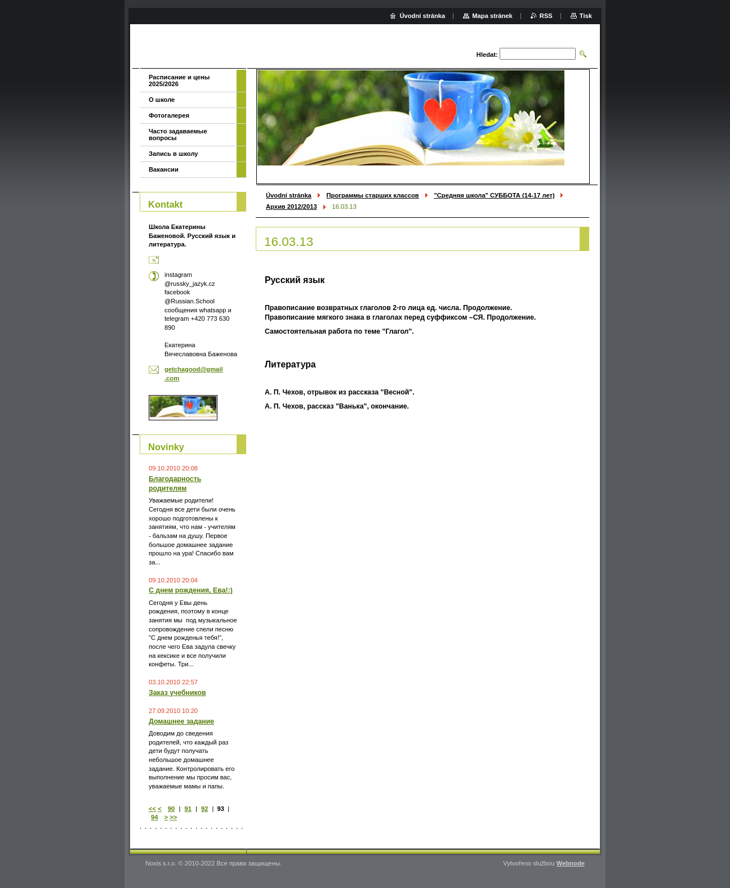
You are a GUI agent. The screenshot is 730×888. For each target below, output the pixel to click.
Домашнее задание (181, 721)
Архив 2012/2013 (291, 206)
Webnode (571, 863)
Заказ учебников (177, 693)
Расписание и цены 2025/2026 (179, 80)
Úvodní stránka (288, 195)
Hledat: (487, 54)
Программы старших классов (373, 195)
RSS (546, 15)
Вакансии (164, 169)
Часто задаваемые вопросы (178, 134)
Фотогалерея (169, 115)
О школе (162, 99)
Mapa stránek (492, 15)
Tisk (586, 15)
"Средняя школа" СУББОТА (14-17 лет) (494, 195)
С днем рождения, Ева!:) (191, 590)
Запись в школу (173, 153)
